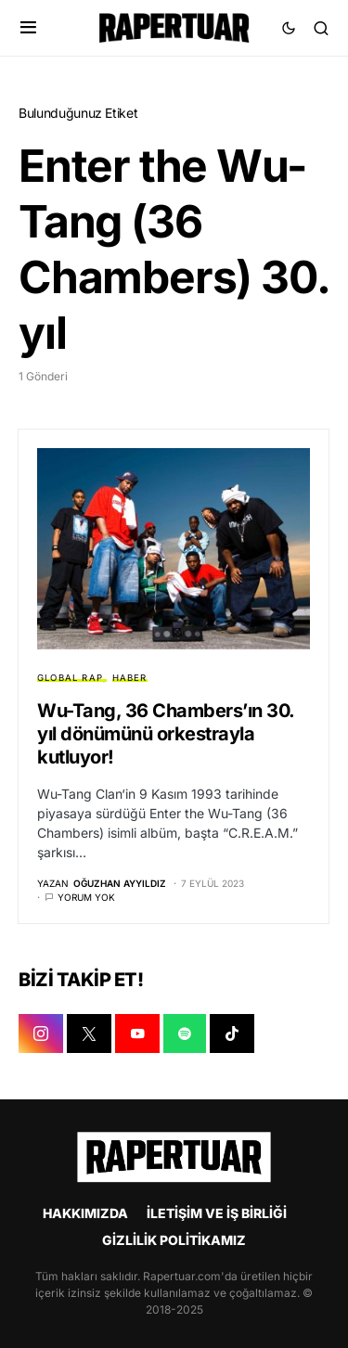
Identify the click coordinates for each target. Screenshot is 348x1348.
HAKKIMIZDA (85, 1213)
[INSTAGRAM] (41, 1033)
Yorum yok (86, 897)
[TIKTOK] (232, 1033)
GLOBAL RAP (70, 678)
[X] (89, 1033)
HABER (130, 678)
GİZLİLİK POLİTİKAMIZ (174, 1240)
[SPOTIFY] (184, 1033)
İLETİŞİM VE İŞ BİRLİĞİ (217, 1213)
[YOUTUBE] (137, 1033)
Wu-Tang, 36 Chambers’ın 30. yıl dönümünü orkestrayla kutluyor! (165, 734)
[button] (28, 28)
